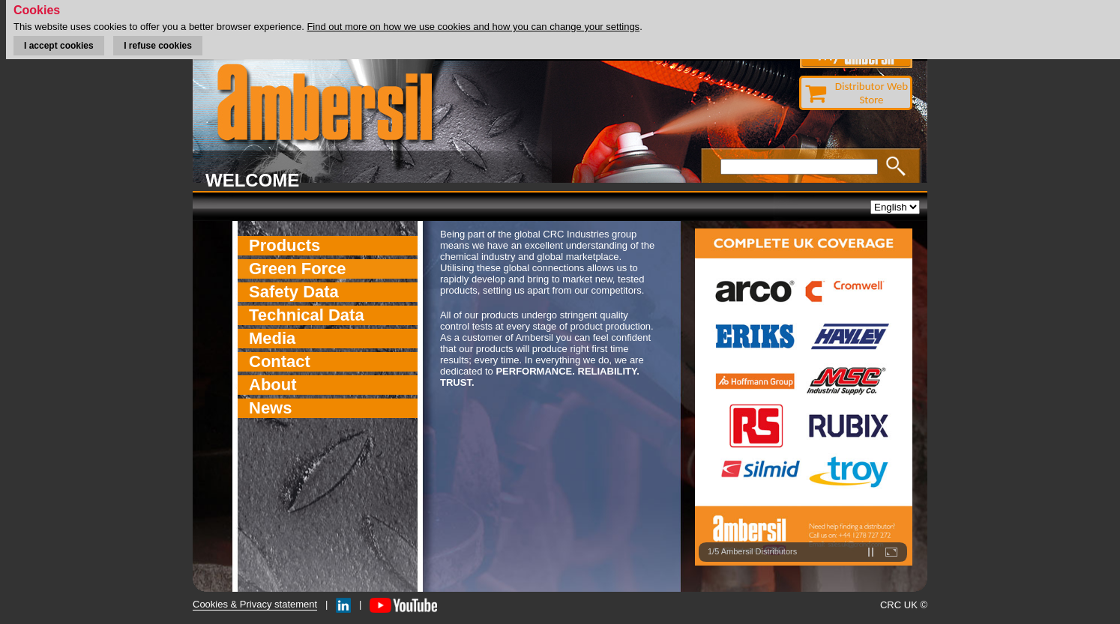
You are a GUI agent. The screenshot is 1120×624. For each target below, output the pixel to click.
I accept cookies (59, 45)
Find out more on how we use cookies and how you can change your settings (473, 26)
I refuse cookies (158, 45)
